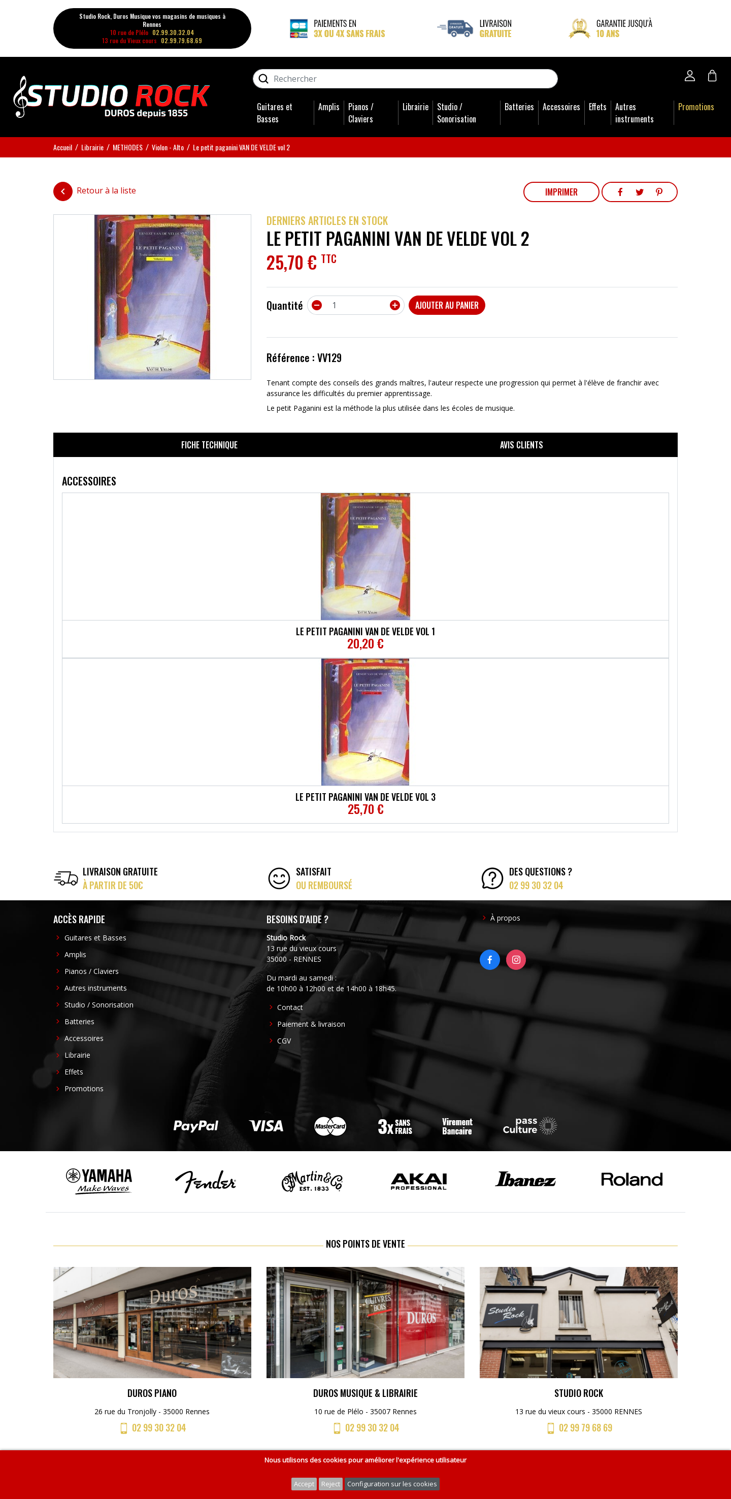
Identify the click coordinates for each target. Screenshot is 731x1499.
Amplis (329, 107)
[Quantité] (355, 305)
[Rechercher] (405, 78)
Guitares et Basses (274, 113)
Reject (330, 1483)
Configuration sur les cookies (392, 1483)
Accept (304, 1483)
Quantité (285, 305)
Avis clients (521, 445)
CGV (284, 1041)
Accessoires (561, 107)
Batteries (519, 107)
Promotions (696, 107)
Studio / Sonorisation (456, 113)
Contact (290, 1007)
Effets (598, 107)
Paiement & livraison (311, 1024)
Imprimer (561, 192)
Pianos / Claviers (361, 113)
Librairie (415, 107)
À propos (505, 918)
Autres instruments (634, 113)
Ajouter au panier (447, 305)
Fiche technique (209, 445)
